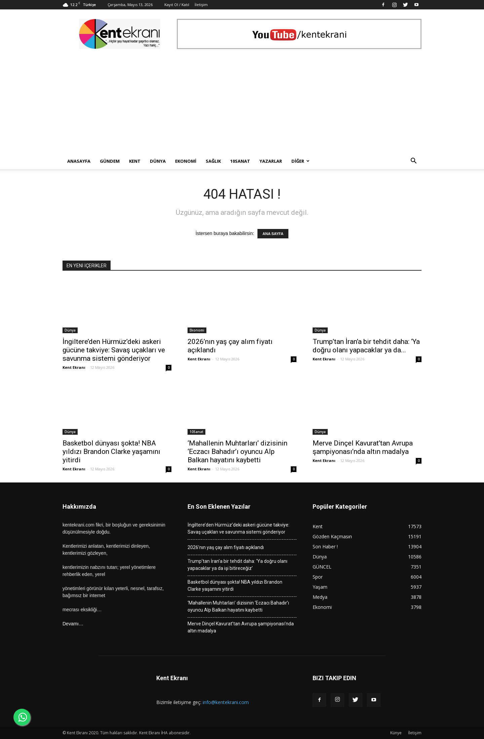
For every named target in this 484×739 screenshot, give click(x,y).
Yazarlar (270, 161)
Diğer (300, 161)
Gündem (110, 161)
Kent (134, 161)
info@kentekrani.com (226, 702)
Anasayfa (78, 161)
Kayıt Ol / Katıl (176, 4)
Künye (396, 733)
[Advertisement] (242, 102)
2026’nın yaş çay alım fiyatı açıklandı (226, 547)
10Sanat (240, 161)
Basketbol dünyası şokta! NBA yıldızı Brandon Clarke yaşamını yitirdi (111, 451)
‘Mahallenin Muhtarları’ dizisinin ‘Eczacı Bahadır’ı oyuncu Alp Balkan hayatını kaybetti (237, 451)
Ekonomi (185, 161)
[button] (413, 161)
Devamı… (73, 623)
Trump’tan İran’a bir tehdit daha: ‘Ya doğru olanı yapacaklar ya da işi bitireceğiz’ (237, 564)
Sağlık (213, 161)
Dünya (158, 161)
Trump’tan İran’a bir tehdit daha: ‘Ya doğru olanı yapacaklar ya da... (366, 346)
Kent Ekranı (74, 367)
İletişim (201, 4)
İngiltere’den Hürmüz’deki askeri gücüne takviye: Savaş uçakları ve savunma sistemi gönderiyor (114, 350)
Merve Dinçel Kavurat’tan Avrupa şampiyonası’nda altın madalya (363, 447)
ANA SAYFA (273, 234)
